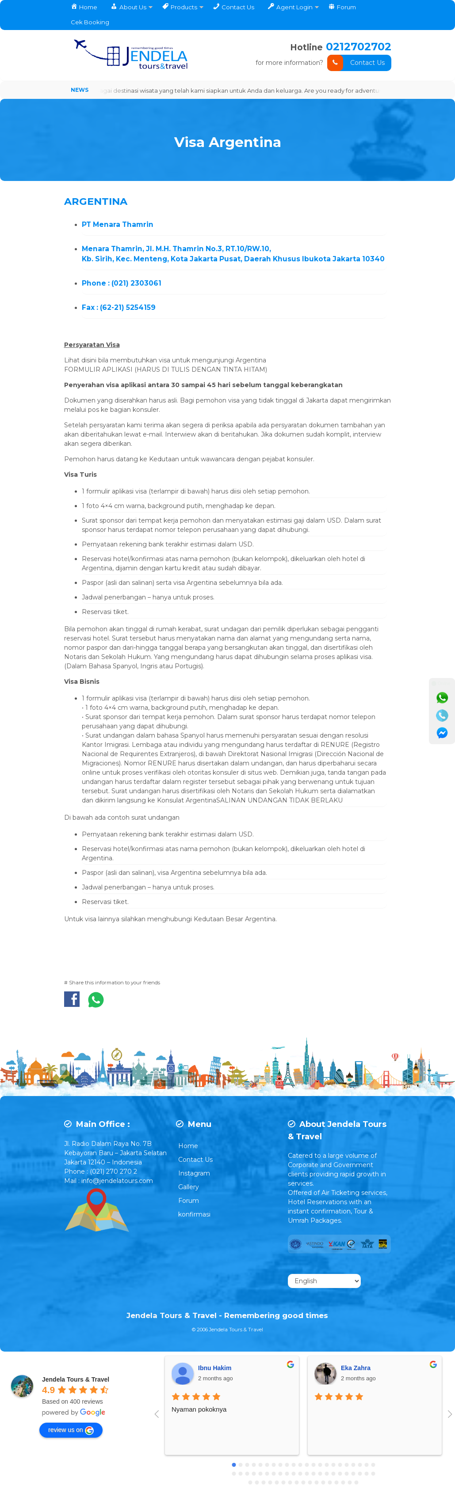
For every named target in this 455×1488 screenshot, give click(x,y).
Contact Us (356, 63)
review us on (71, 1430)
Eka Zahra (356, 1368)
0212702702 (358, 46)
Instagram (194, 1173)
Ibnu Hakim (214, 1368)
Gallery (188, 1187)
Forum (188, 1201)
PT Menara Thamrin (117, 224)
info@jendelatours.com (117, 1181)
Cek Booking (90, 22)
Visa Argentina (228, 140)
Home (188, 1146)
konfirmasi (194, 1214)
